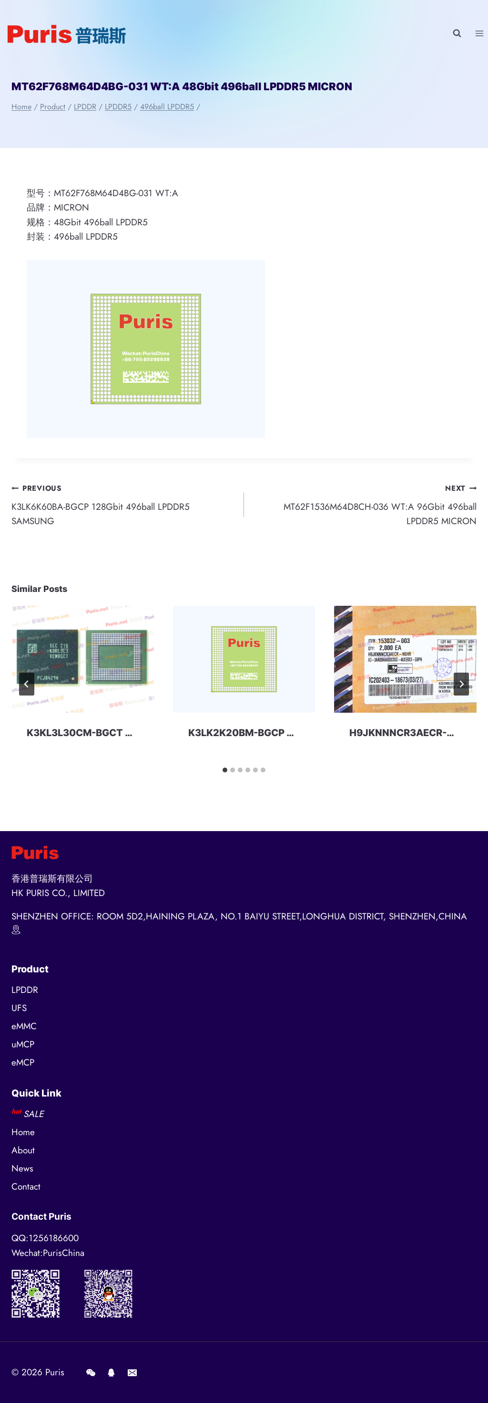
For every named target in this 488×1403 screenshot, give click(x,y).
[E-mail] (132, 1372)
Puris (54, 1372)
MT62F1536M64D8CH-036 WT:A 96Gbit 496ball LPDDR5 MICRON (365, 504)
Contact (26, 1186)
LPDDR (24, 989)
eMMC (24, 1026)
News (22, 1168)
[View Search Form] (457, 33)
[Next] (461, 684)
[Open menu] (479, 33)
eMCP (22, 1062)
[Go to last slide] (26, 684)
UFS (19, 1008)
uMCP (22, 1044)
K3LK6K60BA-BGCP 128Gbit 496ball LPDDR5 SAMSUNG (123, 504)
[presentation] (82, 659)
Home (23, 1132)
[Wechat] (90, 1372)
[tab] (225, 770)
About (23, 1150)
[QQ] (111, 1372)
